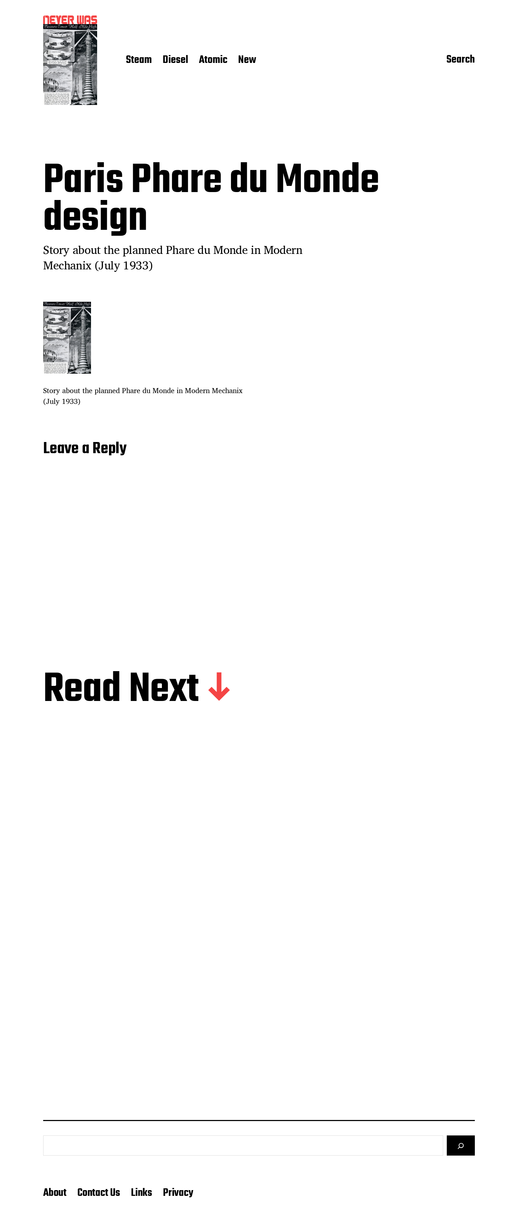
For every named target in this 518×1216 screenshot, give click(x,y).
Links (141, 1193)
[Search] (461, 1145)
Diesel (175, 60)
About (55, 1193)
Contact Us (98, 1193)
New (247, 60)
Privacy (178, 1193)
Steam (139, 60)
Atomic (213, 60)
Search (460, 60)
